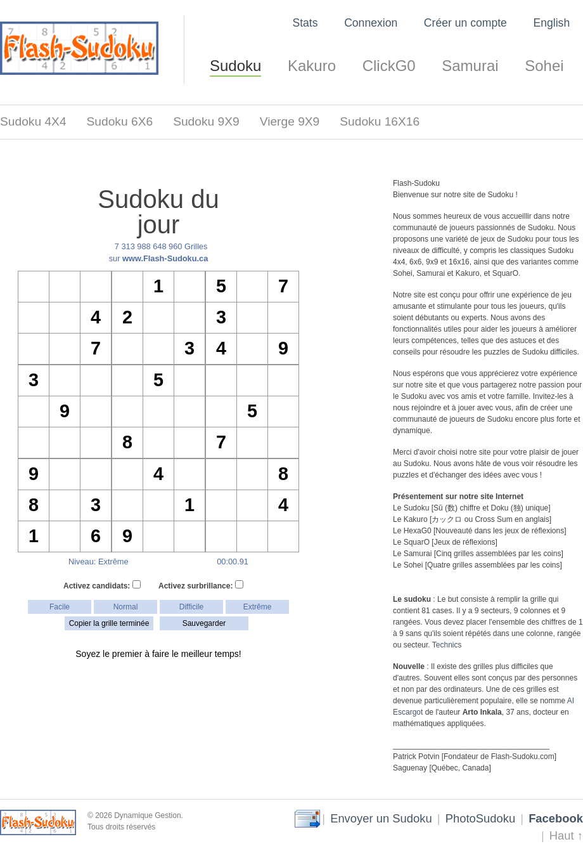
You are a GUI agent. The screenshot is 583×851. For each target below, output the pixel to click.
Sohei (544, 65)
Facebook (556, 818)
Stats (304, 22)
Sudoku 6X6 (120, 121)
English (551, 22)
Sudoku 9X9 (206, 121)
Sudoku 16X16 (380, 121)
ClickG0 (389, 65)
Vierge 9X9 (290, 121)
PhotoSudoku (480, 818)
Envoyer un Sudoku (381, 818)
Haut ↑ (566, 835)
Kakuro (312, 65)
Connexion (370, 22)
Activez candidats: (102, 585)
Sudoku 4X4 (33, 121)
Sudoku (235, 65)
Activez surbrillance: (200, 585)
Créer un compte (465, 22)
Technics (447, 644)
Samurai (470, 65)
